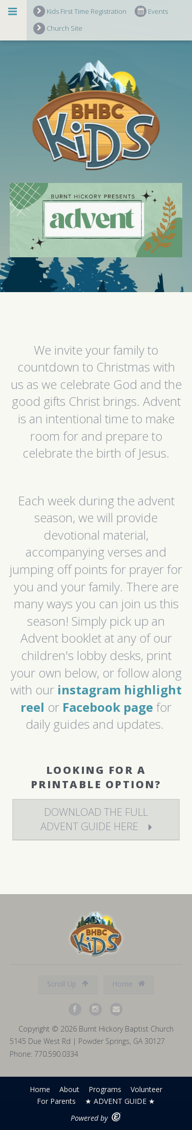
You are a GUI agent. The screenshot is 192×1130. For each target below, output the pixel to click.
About (69, 1089)
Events (151, 11)
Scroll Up (68, 984)
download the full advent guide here (94, 819)
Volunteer (146, 1089)
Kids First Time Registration (79, 11)
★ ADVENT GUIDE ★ (120, 1101)
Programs (105, 1089)
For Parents (56, 1101)
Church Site (57, 28)
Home (128, 984)
